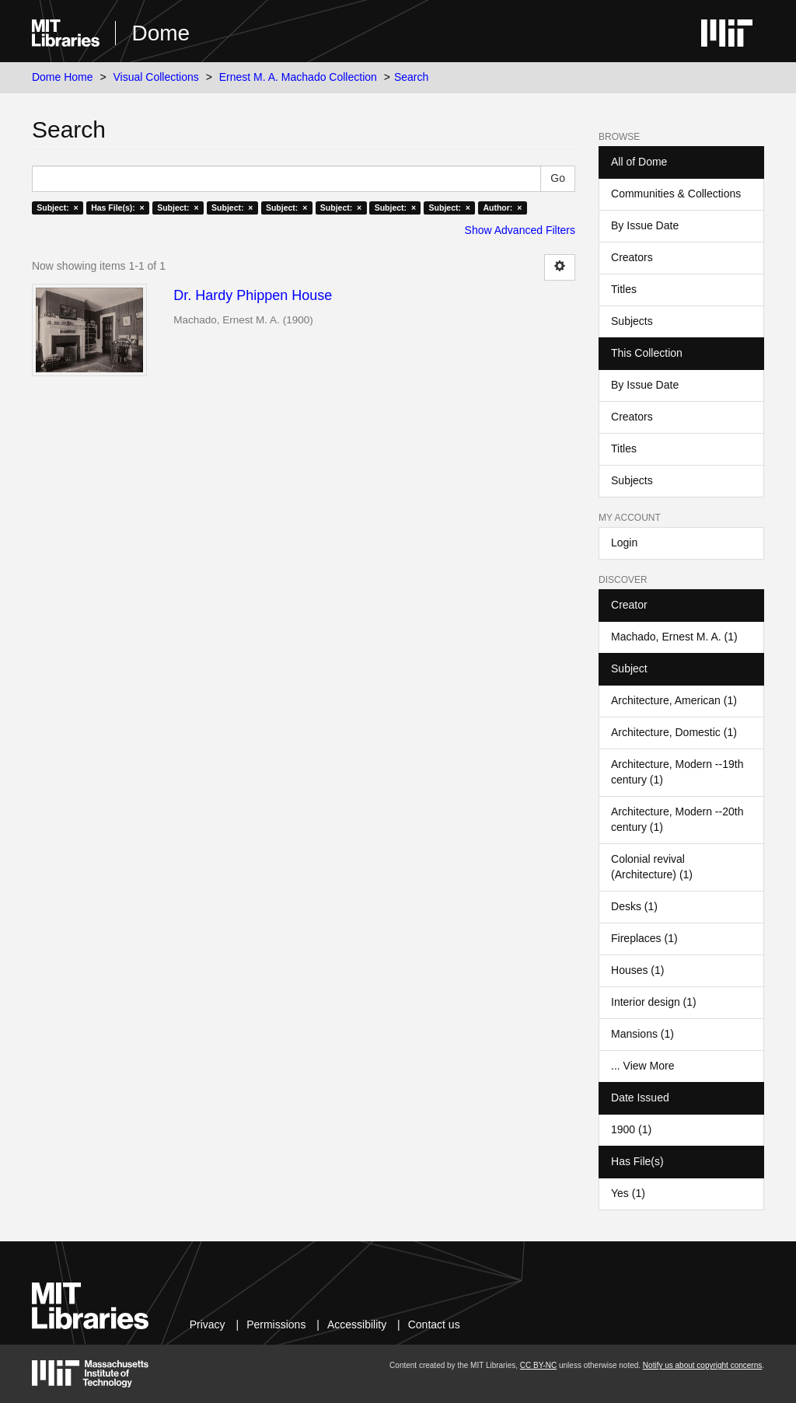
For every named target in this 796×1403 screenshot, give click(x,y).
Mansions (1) (642, 1034)
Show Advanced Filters (520, 230)
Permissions (275, 1324)
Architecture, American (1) (674, 700)
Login (624, 542)
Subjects (632, 321)
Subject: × (57, 207)
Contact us (434, 1324)
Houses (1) (637, 970)
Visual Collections (156, 77)
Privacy (207, 1324)
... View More (642, 1065)
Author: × (502, 207)
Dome (160, 33)
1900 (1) (631, 1129)
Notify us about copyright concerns (702, 1365)
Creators (632, 257)
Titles (624, 289)
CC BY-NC (538, 1365)
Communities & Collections (676, 193)
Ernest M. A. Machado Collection (298, 77)
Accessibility (356, 1324)
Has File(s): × (118, 207)
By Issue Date (645, 225)
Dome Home (62, 77)
